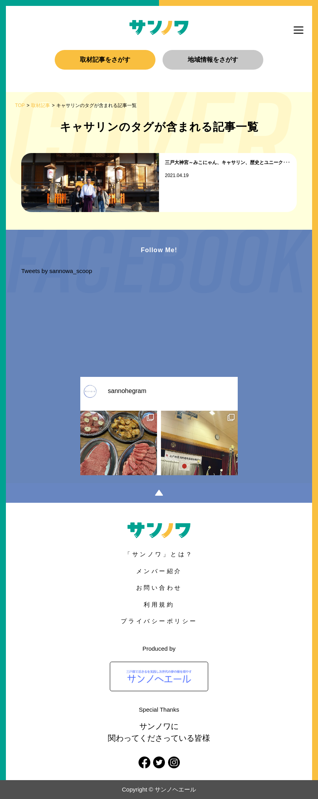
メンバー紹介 (159, 571)
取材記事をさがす (105, 59)
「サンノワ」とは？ (159, 554)
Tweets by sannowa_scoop (56, 271)
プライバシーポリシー (159, 621)
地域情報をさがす (213, 59)
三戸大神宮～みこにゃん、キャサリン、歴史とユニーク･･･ (227, 162)
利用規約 (159, 604)
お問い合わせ (159, 587)
